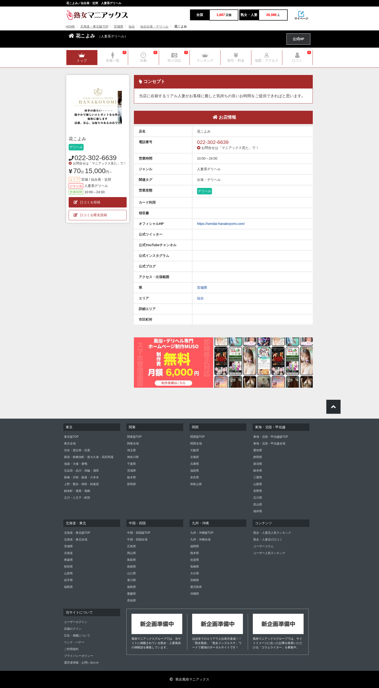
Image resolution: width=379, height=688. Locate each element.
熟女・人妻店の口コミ (267, 539)
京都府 (194, 457)
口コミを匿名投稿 (90, 215)
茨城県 (131, 470)
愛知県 (257, 450)
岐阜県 (257, 470)
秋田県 (68, 566)
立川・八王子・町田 (77, 497)
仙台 (132, 26)
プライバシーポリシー (78, 656)
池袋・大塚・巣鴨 (75, 464)
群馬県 (131, 484)
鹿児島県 (196, 587)
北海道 (68, 553)
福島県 (68, 587)
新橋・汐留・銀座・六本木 (81, 477)
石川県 (257, 497)
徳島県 (131, 587)
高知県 (131, 600)
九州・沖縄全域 (200, 539)
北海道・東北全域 (75, 539)
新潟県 (257, 464)
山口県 (131, 573)
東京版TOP (71, 436)
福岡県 (194, 546)
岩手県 (68, 580)
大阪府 (194, 450)
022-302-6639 (95, 158)
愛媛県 (131, 593)
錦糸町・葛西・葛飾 (77, 491)
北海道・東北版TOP (94, 26)
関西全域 (196, 443)
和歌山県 (196, 484)
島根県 (131, 566)
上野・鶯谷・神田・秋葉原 (81, 484)
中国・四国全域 (137, 539)
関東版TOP (134, 436)
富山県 (257, 504)
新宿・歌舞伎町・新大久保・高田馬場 (88, 457)
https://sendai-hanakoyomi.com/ (221, 224)
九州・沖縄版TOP (201, 532)
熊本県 (194, 553)
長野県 (257, 491)
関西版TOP (197, 436)
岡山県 (131, 553)
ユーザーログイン (75, 622)
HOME (70, 26)
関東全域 (133, 443)
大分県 (194, 573)
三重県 (257, 477)
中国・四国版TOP (138, 532)
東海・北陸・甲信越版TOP (270, 436)
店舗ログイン (72, 628)
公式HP (298, 39)
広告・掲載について (77, 635)
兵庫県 (194, 464)
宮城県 (118, 26)
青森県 (68, 560)
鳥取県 (131, 560)
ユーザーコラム (263, 546)
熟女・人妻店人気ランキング (272, 532)
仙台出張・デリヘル (154, 26)
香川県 (131, 580)
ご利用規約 (71, 649)
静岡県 (257, 457)
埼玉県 (131, 450)
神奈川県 (133, 457)
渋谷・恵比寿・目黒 (77, 450)
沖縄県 (194, 593)
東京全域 (70, 443)
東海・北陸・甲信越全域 (269, 443)
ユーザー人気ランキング (269, 553)
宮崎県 (194, 580)
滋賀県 (194, 470)
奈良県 (194, 477)
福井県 (257, 511)
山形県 (68, 573)
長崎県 (194, 566)
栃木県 (131, 477)
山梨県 (257, 484)
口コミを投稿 (87, 202)
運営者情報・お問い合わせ (81, 662)
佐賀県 (194, 560)
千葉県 (131, 464)
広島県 (131, 546)
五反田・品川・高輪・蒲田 (81, 470)
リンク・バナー (74, 642)
